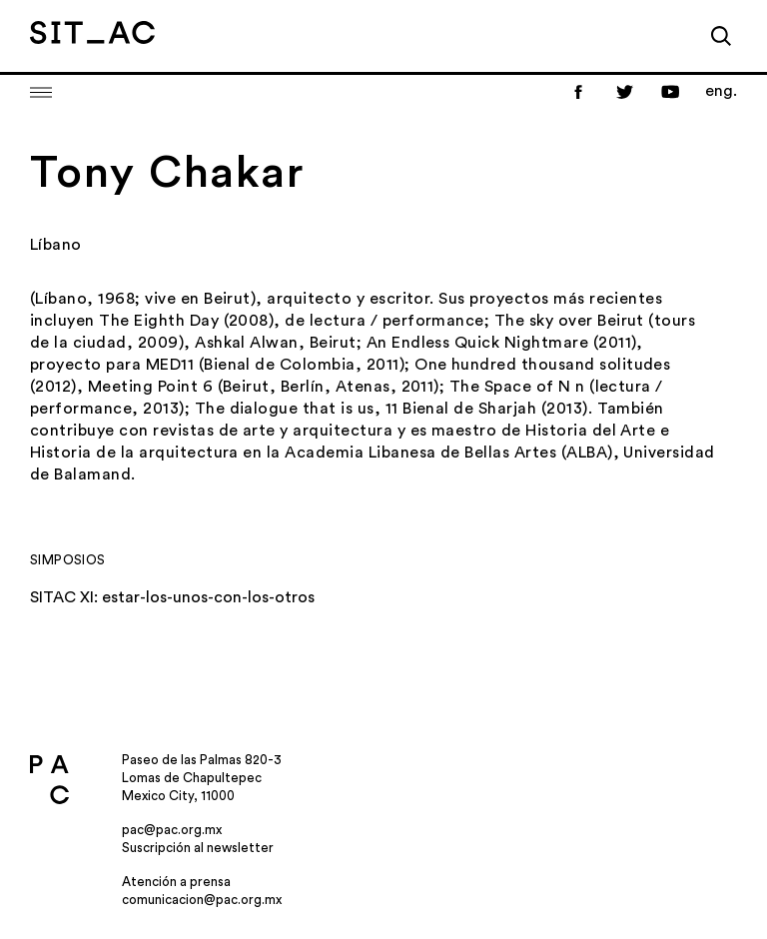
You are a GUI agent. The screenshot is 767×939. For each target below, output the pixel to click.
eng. (721, 91)
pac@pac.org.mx (172, 829)
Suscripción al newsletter (198, 847)
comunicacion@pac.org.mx (202, 899)
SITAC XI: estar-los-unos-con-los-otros (172, 597)
